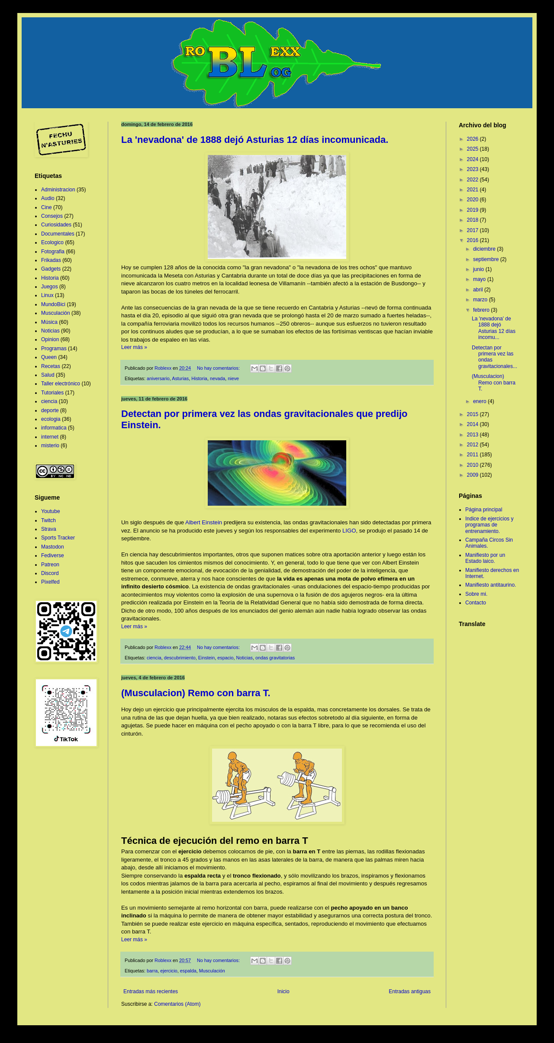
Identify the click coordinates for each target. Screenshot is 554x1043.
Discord (50, 573)
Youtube (50, 511)
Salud (48, 375)
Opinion (50, 339)
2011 (473, 455)
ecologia (51, 419)
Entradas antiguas (410, 991)
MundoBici (53, 304)
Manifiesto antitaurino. (490, 585)
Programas (54, 349)
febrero (482, 310)
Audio (48, 198)
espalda (188, 970)
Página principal (483, 510)
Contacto (475, 603)
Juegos (49, 287)
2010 (473, 465)
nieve (233, 378)
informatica (54, 428)
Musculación (212, 970)
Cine (46, 207)
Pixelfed (50, 582)
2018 (473, 220)
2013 (473, 435)
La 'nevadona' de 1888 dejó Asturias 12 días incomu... (493, 328)
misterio (50, 445)
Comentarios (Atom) (177, 1004)
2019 (473, 210)
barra (152, 970)
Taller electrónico (60, 384)
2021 (473, 190)
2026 (473, 139)
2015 (473, 414)
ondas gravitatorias (275, 657)
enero (480, 401)
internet (49, 437)
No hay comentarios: (219, 368)
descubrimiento (180, 657)
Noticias (244, 657)
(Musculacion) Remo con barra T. (196, 693)
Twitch (48, 520)
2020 (473, 200)
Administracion (58, 190)
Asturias (180, 378)
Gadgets (51, 269)
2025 (473, 149)
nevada (217, 378)
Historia (199, 378)
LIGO (349, 530)
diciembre (485, 249)
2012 (473, 445)
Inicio (283, 991)
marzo (481, 300)
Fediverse (52, 555)
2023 (473, 169)
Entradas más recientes (150, 991)
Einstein (206, 657)
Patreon (50, 565)
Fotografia (52, 252)
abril (478, 290)
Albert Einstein (203, 522)
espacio (225, 657)
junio (479, 269)
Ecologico (52, 242)
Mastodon (52, 547)
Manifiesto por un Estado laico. (485, 558)
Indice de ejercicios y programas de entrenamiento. (489, 525)
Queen (49, 357)
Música (49, 322)
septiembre (486, 259)
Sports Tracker (58, 538)
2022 (473, 180)
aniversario (158, 378)
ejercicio (168, 970)
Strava (48, 529)
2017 (473, 230)
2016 (473, 240)
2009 (473, 475)
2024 (473, 159)
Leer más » (134, 347)
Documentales (57, 234)
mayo (480, 279)
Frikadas (51, 260)
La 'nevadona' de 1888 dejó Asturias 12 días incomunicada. (254, 139)
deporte (50, 410)
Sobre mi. (476, 594)
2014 (473, 424)
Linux (47, 295)
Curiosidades (56, 225)
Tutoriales (52, 393)
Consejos (52, 216)
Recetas (50, 366)
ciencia (154, 657)
